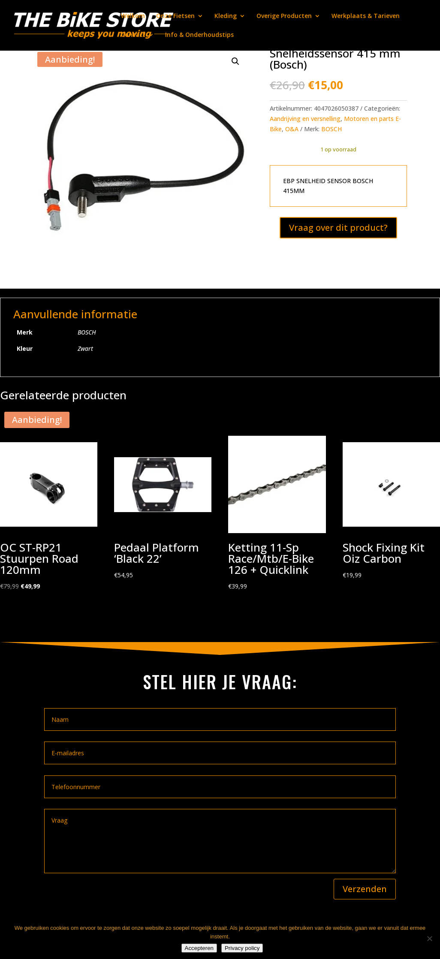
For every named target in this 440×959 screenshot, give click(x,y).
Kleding (225, 16)
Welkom (133, 16)
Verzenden (365, 889)
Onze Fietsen (175, 16)
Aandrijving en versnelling (305, 119)
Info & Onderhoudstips (199, 35)
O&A (291, 129)
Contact (133, 35)
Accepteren (199, 948)
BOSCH (331, 129)
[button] (235, 61)
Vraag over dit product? (338, 227)
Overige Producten (284, 16)
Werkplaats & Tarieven (366, 16)
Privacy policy (242, 948)
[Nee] (429, 938)
